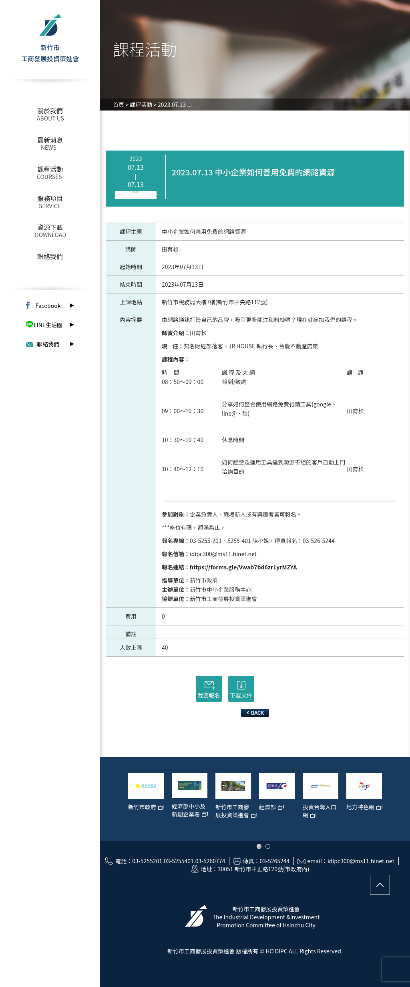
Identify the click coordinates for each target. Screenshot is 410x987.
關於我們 (50, 110)
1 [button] (259, 846)
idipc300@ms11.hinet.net (223, 554)
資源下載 (50, 227)
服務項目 (50, 198)
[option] (146, 803)
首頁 (118, 105)
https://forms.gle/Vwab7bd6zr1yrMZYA (243, 567)
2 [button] (267, 846)
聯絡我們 (50, 256)
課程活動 (50, 169)
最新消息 (50, 140)
